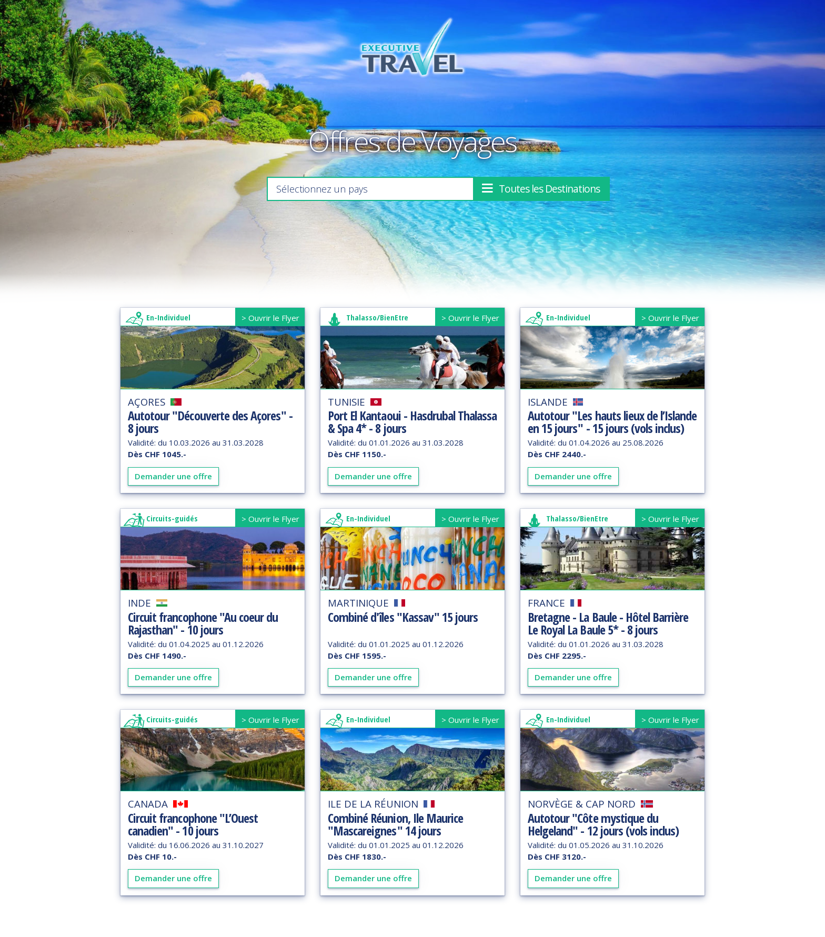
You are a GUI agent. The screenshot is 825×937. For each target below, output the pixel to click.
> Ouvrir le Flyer (270, 318)
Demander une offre (173, 476)
